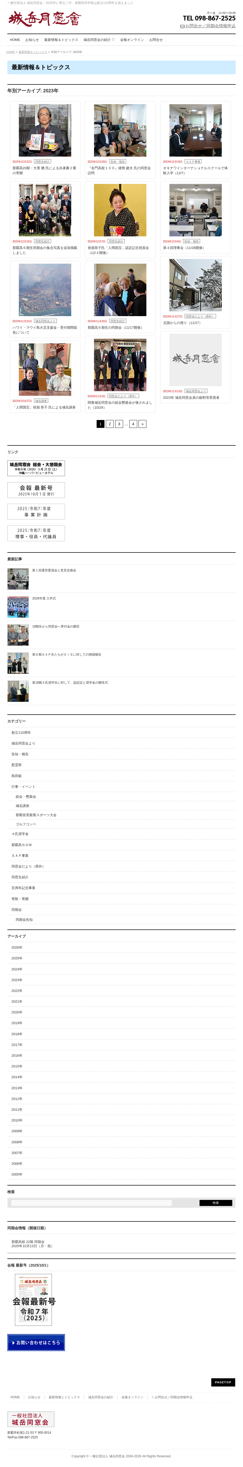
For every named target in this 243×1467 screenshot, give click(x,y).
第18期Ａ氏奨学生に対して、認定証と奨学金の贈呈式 (70, 682)
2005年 (17, 1174)
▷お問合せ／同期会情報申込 (172, 1397)
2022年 (17, 991)
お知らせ (34, 1397)
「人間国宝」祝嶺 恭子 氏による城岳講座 (44, 407)
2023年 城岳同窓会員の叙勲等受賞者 (191, 398)
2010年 (17, 1120)
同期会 (17, 910)
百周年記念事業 (23, 888)
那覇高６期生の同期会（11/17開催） (116, 327)
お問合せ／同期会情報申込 (210, 26)
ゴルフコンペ (26, 824)
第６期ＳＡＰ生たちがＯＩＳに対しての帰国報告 (66, 654)
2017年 (17, 1045)
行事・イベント (23, 787)
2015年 (17, 1066)
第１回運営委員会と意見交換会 (54, 570)
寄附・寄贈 (20, 899)
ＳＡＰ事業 (193, 161)
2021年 (17, 1001)
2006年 (17, 1164)
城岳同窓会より (45, 321)
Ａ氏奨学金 (20, 834)
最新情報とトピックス (64, 1397)
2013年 (17, 1088)
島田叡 (17, 776)
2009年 (17, 1131)
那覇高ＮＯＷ (22, 845)
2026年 (17, 947)
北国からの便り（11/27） (182, 323)
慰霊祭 (17, 765)
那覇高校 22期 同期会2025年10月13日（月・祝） (33, 1244)
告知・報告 (118, 161)
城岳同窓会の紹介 (100, 1397)
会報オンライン (132, 1397)
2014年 (17, 1077)
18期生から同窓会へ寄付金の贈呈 (56, 626)
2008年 (17, 1142)
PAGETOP (223, 1382)
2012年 (17, 1099)
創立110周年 (21, 733)
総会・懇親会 (26, 797)
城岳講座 (41, 400)
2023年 (17, 980)
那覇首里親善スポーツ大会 (36, 815)
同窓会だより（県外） (200, 316)
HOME (15, 1397)
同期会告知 (24, 920)
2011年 (17, 1110)
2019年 (17, 1023)
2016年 (17, 1055)
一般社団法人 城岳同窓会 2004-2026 (115, 1456)
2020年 (17, 1012)
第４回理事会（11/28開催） (184, 248)
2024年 (17, 969)
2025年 (17, 958)
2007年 (17, 1153)
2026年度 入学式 (44, 598)
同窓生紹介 (42, 161)
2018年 (17, 1034)
